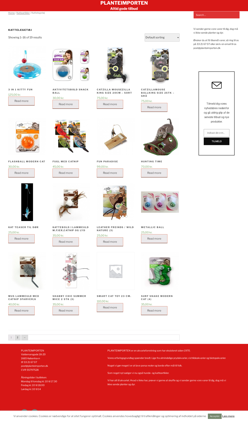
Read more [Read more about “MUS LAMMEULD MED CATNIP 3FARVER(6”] (21, 310)
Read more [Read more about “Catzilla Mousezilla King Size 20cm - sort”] (110, 104)
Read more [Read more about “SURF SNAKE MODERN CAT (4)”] (154, 310)
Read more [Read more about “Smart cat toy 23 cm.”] (110, 307)
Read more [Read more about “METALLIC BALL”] (154, 238)
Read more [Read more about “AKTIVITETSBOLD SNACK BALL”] (66, 104)
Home (11, 12)
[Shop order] (162, 37)
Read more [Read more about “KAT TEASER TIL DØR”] (21, 238)
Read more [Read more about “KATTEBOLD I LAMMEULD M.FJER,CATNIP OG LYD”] (66, 241)
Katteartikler (23, 12)
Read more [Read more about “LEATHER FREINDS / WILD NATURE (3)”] (110, 241)
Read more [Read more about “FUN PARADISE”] (110, 173)
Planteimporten (124, 3)
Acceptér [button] (215, 416)
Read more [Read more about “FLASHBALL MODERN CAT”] (21, 173)
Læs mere (228, 416)
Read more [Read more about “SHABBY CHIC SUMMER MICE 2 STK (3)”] (66, 310)
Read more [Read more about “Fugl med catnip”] (66, 173)
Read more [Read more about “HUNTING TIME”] (154, 173)
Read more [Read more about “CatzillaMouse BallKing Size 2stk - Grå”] (154, 107)
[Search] (235, 15)
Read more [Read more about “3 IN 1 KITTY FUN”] (21, 101)
